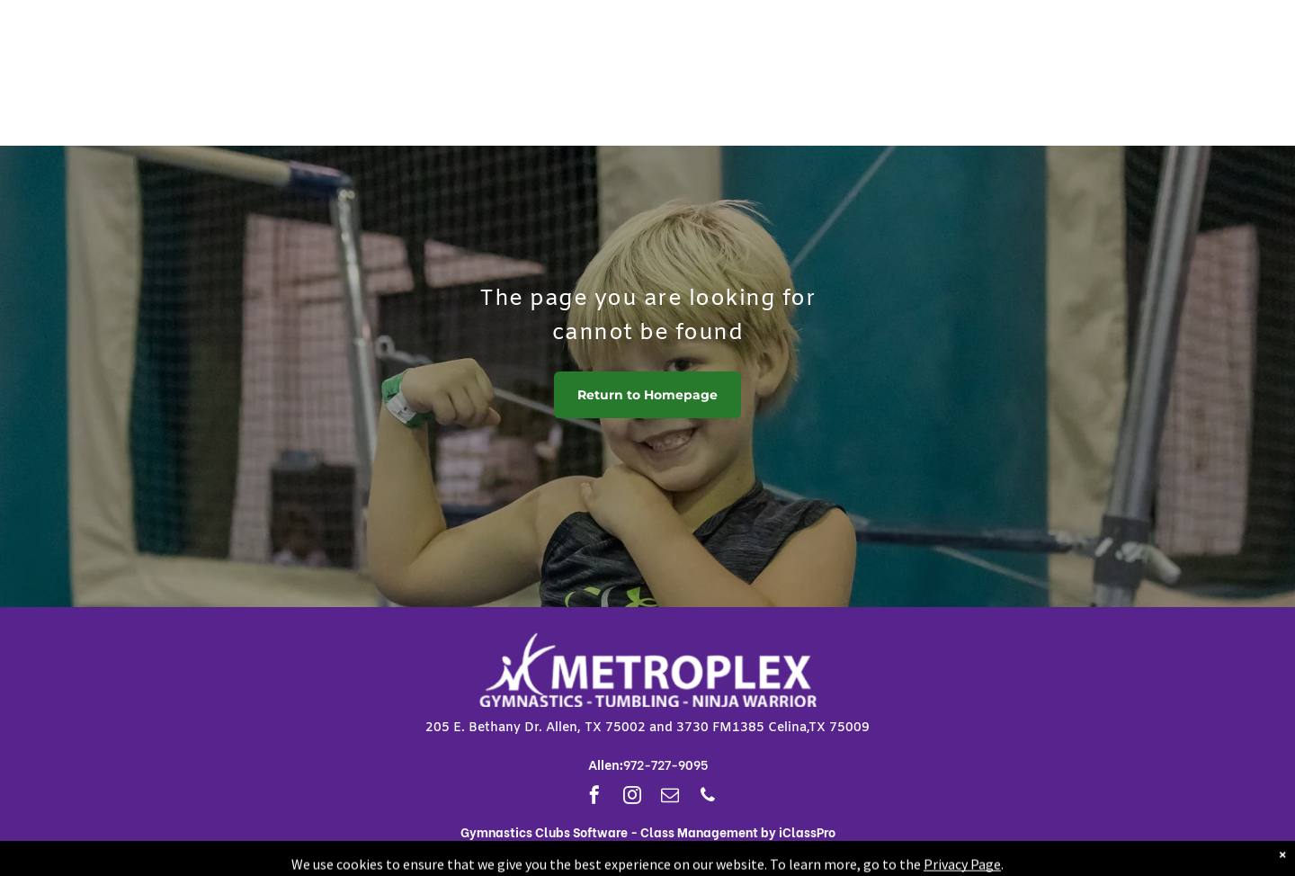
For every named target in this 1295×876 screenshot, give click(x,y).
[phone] (707, 797)
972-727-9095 (665, 764)
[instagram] (632, 797)
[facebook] (594, 797)
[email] (669, 797)
